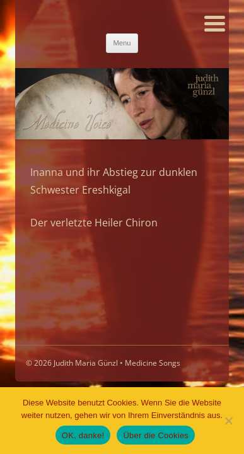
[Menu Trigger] (214, 22)
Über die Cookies (156, 435)
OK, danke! (83, 435)
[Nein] (228, 420)
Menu (122, 43)
